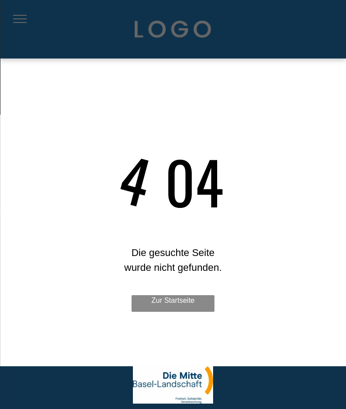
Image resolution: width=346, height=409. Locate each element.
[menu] (20, 19)
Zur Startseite (173, 300)
